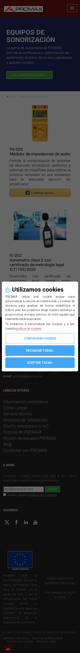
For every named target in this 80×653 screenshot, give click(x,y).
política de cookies (28, 328)
